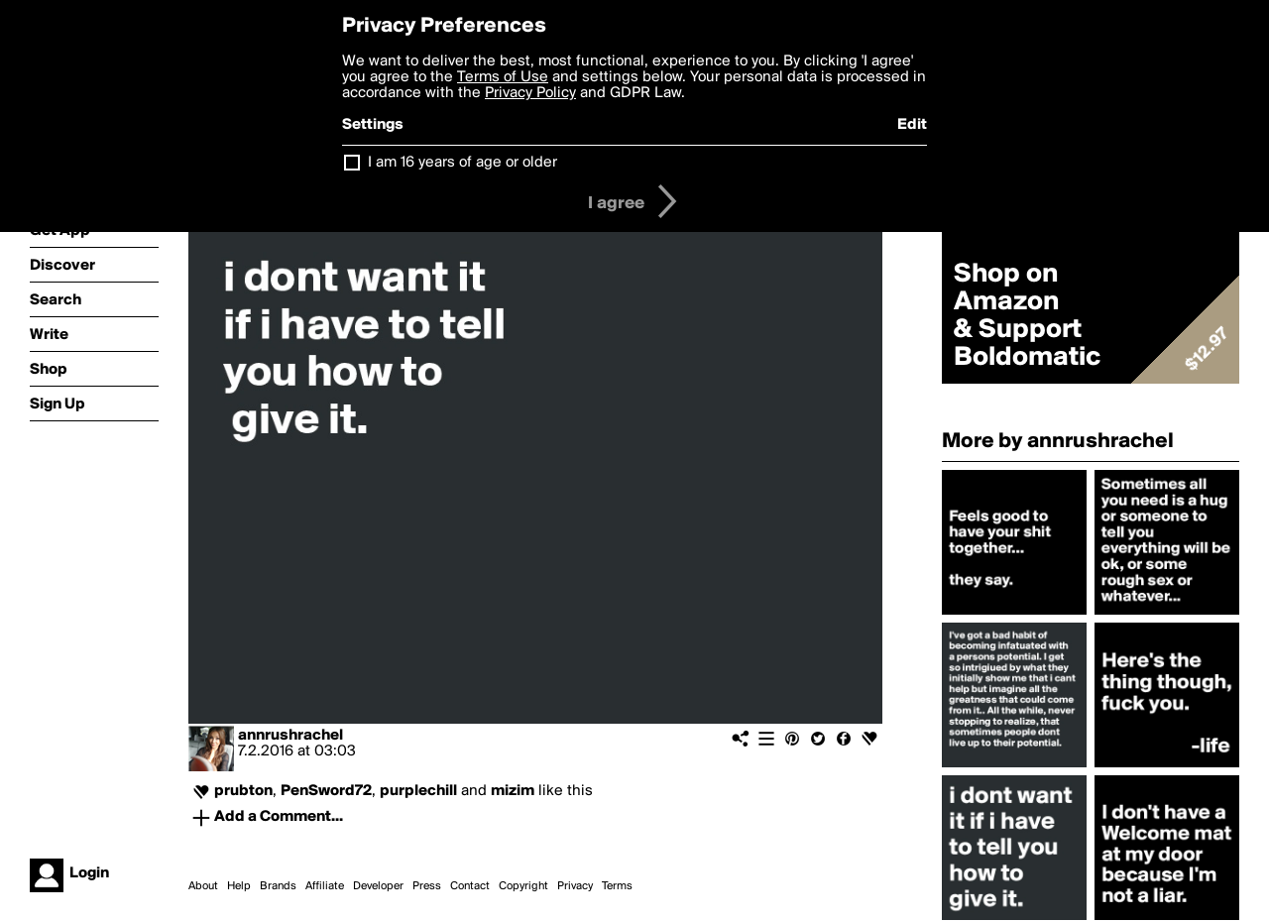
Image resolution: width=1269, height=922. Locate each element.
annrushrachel (290, 736)
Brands (278, 886)
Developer (378, 886)
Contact (470, 886)
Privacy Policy (530, 93)
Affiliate (324, 886)
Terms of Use (502, 77)
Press (426, 886)
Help (239, 886)
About (203, 886)
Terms (617, 886)
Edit (912, 125)
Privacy (575, 886)
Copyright (523, 886)
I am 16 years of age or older (462, 163)
